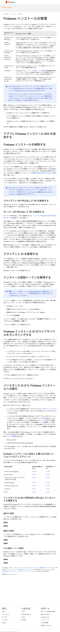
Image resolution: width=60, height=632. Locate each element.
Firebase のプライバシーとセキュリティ (26, 90)
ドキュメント (7, 7)
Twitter (23, 617)
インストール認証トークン (33, 71)
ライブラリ (5, 620)
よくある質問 (44, 622)
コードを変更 (44, 420)
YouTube (23, 620)
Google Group (45, 617)
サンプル (4, 617)
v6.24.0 (48, 474)
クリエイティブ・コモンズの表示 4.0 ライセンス (39, 567)
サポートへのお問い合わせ (48, 611)
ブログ (23, 611)
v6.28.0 (48, 492)
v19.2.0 (34, 474)
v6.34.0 (48, 471)
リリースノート (45, 620)
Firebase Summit (26, 614)
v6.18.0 (48, 478)
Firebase (5, 14)
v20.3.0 (34, 471)
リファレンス (5, 614)
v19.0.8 (34, 486)
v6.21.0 (48, 486)
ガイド (4, 611)
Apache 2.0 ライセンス (25, 569)
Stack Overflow (45, 614)
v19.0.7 (34, 482)
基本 (20, 14)
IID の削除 (12, 436)
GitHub (4, 622)
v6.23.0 (48, 489)
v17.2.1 (34, 489)
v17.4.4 (34, 478)
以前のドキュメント (46, 625)
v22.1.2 (34, 492)
